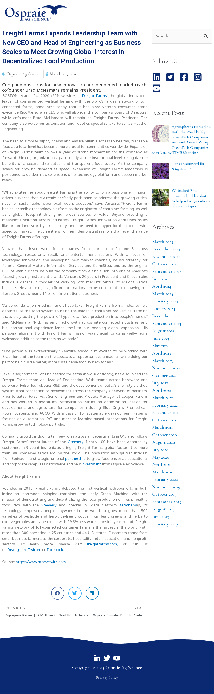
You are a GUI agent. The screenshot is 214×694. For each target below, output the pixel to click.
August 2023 (163, 331)
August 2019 (163, 509)
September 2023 (166, 324)
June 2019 (160, 517)
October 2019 (164, 495)
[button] (57, 593)
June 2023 (160, 338)
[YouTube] (116, 658)
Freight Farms (94, 96)
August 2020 (163, 443)
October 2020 (164, 435)
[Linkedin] (97, 658)
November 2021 (166, 413)
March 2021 (162, 428)
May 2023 (160, 346)
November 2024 (166, 257)
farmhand (128, 505)
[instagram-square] (199, 77)
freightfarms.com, (102, 544)
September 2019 (166, 502)
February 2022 (165, 405)
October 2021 (164, 420)
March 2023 (162, 361)
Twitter (34, 549)
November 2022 (166, 368)
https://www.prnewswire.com (41, 562)
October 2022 (164, 376)
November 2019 (166, 487)
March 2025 (162, 242)
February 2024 (165, 301)
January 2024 (163, 309)
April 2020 (161, 465)
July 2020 (160, 450)
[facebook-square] (186, 77)
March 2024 (162, 294)
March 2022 (162, 398)
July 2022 (160, 383)
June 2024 (161, 279)
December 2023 (166, 316)
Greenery (74, 442)
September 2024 (167, 272)
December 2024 (166, 249)
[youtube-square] (158, 88)
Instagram (17, 549)
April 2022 (161, 391)
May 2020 (160, 457)
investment (91, 464)
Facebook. (55, 549)
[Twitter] (107, 658)
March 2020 (162, 472)
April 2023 (161, 353)
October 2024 (164, 264)
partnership (75, 458)
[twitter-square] (172, 77)
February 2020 (165, 480)
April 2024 (161, 287)
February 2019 (165, 524)
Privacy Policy (107, 677)
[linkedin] (158, 77)
